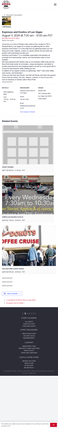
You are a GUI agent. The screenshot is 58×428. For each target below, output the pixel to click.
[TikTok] (33, 313)
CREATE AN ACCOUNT (29, 333)
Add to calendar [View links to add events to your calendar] (12, 293)
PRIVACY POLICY (29, 350)
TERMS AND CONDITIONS (29, 353)
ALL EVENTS (29, 322)
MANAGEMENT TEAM (29, 346)
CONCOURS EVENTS (29, 326)
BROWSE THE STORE (29, 361)
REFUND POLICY (29, 368)
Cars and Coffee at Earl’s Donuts (13, 268)
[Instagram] (29, 314)
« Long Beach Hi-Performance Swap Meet (21, 300)
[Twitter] (25, 314)
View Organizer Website (27, 112)
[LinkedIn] (31, 313)
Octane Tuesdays (8, 167)
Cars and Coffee (13, 38)
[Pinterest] (35, 313)
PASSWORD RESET (29, 338)
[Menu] (55, 4)
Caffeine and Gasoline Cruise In (12, 217)
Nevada (5, 38)
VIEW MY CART (29, 363)
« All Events (6, 27)
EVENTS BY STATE (29, 324)
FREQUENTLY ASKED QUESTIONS (29, 348)
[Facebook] (22, 313)
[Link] (6, 4)
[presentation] (28, 144)
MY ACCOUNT (29, 365)
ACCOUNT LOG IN (29, 336)
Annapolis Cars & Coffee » (15, 303)
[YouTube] (27, 313)
